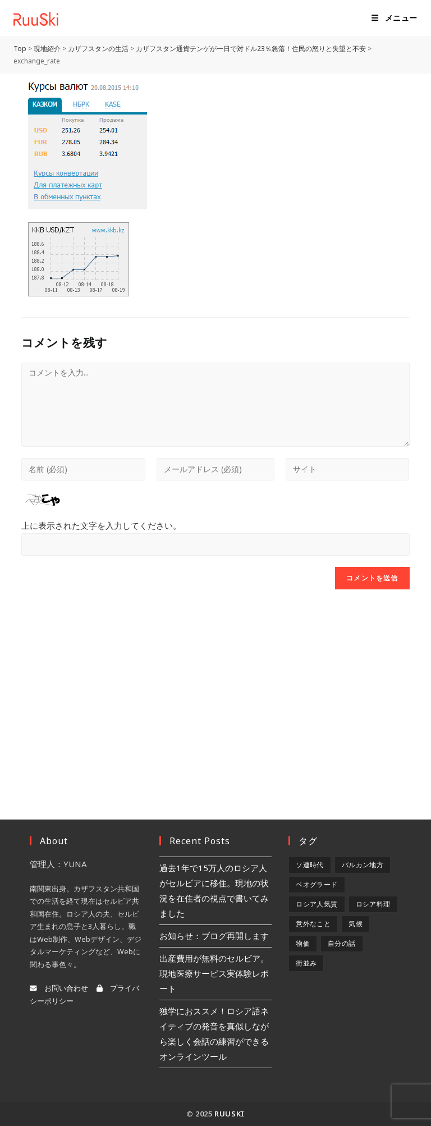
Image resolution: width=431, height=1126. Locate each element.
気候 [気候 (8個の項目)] (356, 923)
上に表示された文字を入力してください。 (101, 525)
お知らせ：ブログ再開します (214, 935)
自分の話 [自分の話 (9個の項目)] (342, 943)
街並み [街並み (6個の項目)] (306, 963)
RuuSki (229, 1114)
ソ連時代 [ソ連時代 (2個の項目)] (310, 864)
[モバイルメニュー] (395, 18)
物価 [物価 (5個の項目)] (303, 943)
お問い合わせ (59, 988)
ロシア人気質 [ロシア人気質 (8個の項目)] (316, 904)
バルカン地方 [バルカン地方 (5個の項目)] (362, 864)
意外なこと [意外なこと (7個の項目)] (313, 923)
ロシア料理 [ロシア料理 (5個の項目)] (373, 904)
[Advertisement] (215, 690)
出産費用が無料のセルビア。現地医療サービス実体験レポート (214, 973)
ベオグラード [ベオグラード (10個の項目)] (316, 884)
